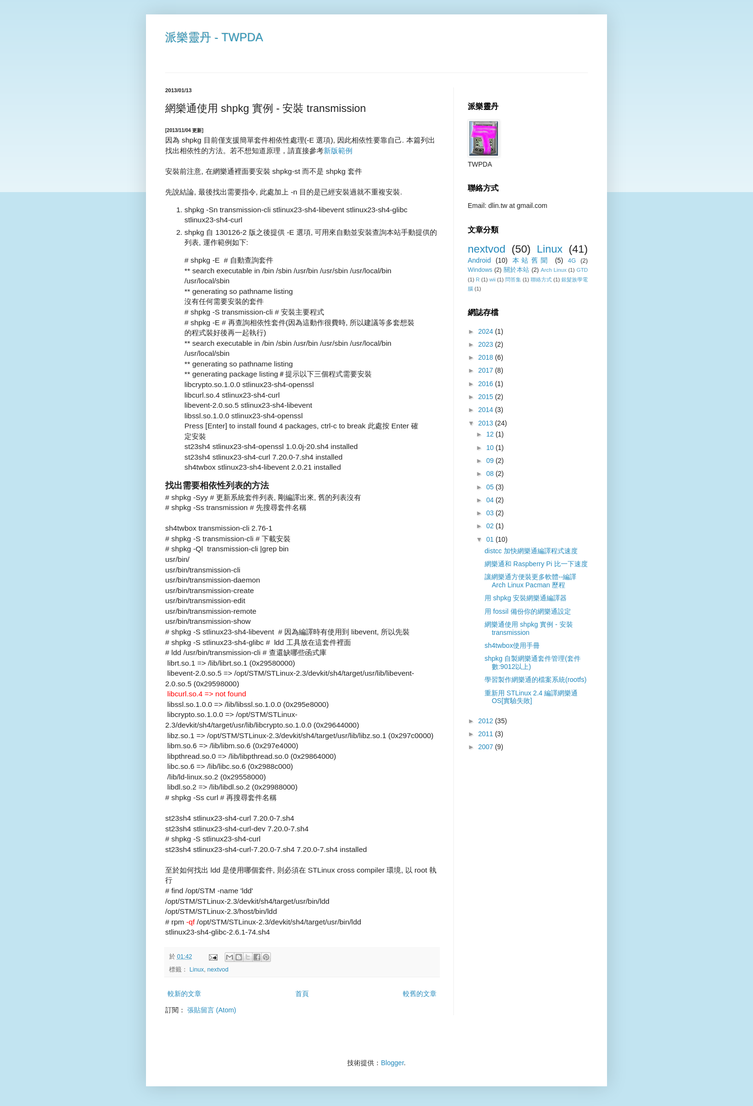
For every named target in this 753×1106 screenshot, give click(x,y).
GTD (582, 270)
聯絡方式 (541, 279)
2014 (486, 409)
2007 (486, 747)
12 (490, 434)
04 (490, 500)
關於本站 (517, 270)
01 (490, 539)
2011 (486, 734)
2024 (486, 331)
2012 (486, 721)
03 (490, 513)
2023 (486, 344)
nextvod (218, 969)
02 (490, 526)
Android (479, 260)
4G (572, 260)
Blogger (392, 1063)
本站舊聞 (531, 260)
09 (490, 460)
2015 (486, 397)
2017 (486, 370)
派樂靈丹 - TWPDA (214, 37)
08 (490, 473)
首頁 (302, 993)
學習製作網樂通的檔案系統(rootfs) (535, 679)
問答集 (513, 279)
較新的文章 (184, 993)
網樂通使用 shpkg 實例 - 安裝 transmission (529, 628)
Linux (197, 969)
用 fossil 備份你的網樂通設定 (528, 611)
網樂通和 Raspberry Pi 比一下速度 (536, 564)
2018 (486, 357)
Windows (480, 270)
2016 (486, 384)
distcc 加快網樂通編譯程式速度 (531, 551)
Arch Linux (553, 270)
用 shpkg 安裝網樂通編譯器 (526, 598)
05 (490, 487)
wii (492, 279)
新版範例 (338, 150)
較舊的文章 (420, 993)
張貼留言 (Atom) (211, 1010)
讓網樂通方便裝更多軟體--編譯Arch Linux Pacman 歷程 (530, 581)
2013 (486, 423)
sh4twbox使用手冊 (512, 645)
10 (490, 447)
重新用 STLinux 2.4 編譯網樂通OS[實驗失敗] (531, 697)
